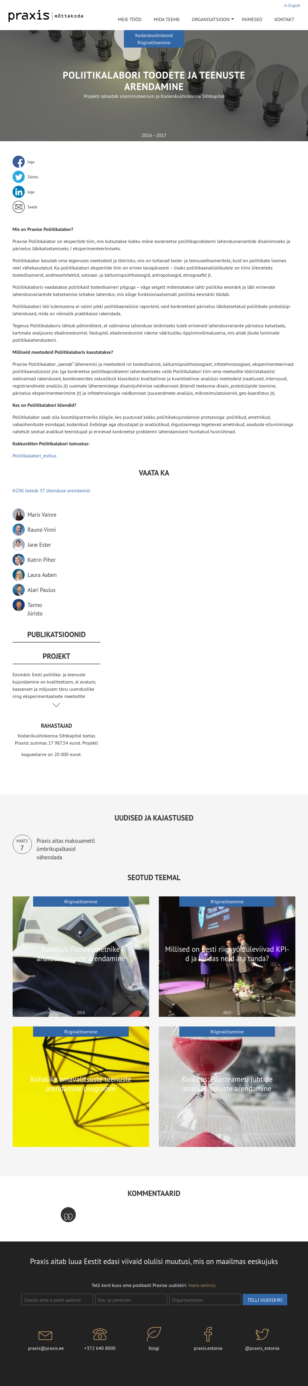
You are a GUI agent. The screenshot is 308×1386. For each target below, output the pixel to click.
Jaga (31, 161)
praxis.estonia (208, 1339)
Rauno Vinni (42, 529)
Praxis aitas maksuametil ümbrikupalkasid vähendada (66, 849)
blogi (154, 1339)
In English (292, 5)
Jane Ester (39, 544)
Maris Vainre (42, 514)
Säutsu (33, 176)
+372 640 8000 (100, 1339)
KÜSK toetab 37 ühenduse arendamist (51, 490)
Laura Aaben (42, 574)
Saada (32, 206)
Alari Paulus (42, 589)
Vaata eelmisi (201, 1285)
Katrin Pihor (42, 559)
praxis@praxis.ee (46, 1339)
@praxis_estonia (262, 1339)
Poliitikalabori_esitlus (35, 456)
